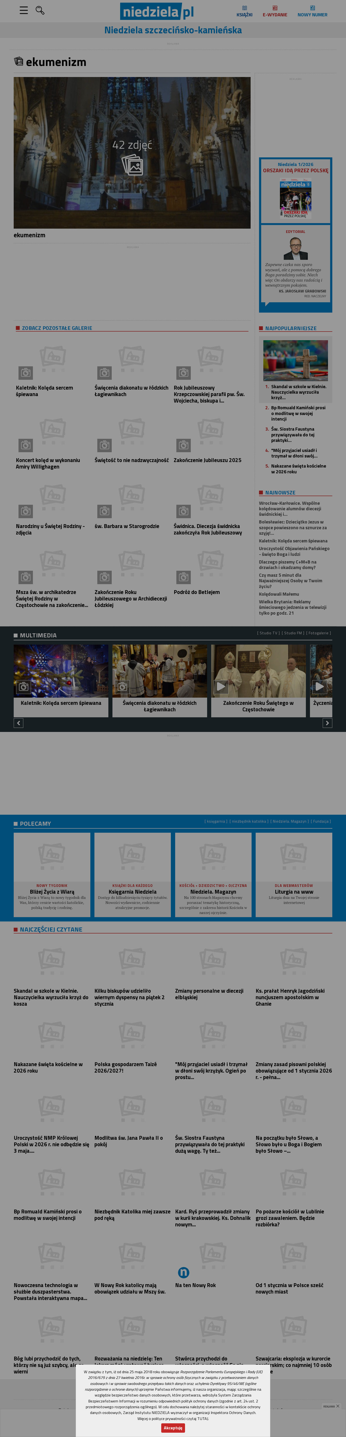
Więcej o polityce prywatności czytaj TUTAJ (172, 1418)
